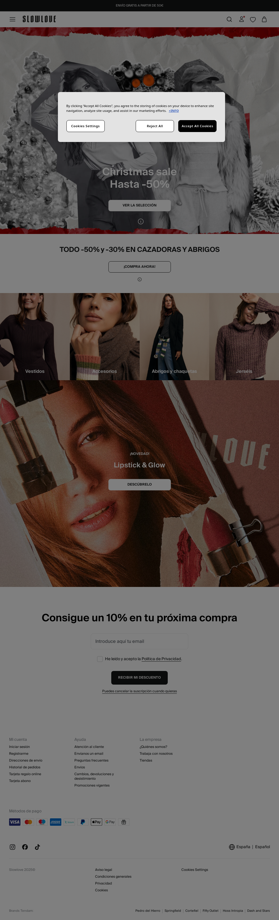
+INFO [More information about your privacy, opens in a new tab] (174, 110)
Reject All (155, 126)
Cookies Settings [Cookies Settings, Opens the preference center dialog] (85, 126)
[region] (141, 117)
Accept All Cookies (197, 126)
